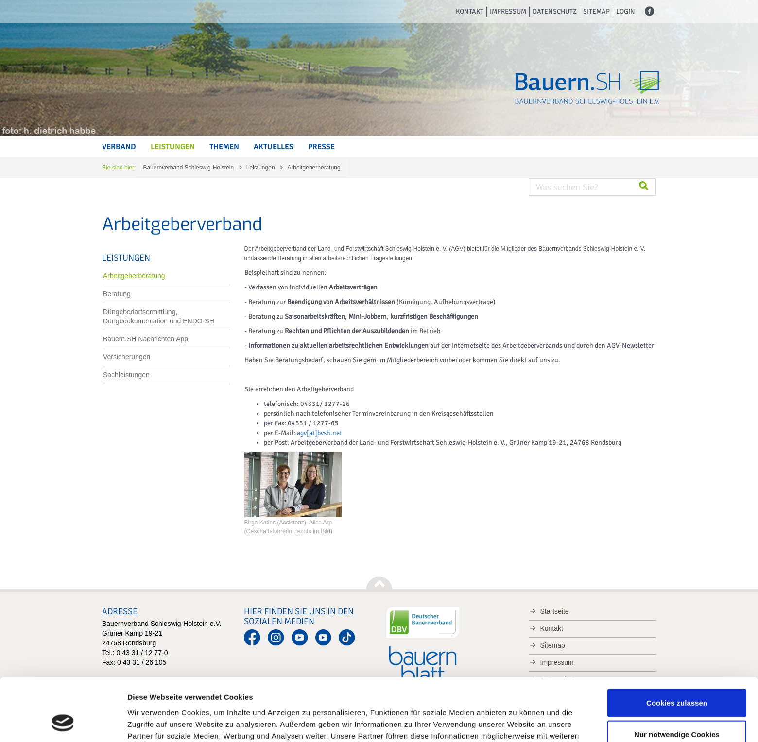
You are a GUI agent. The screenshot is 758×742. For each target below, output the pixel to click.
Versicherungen (126, 357)
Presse (321, 147)
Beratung (117, 294)
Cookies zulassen (676, 646)
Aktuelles (273, 147)
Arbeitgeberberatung (134, 276)
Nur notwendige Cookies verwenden (677, 684)
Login (625, 11)
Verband (119, 147)
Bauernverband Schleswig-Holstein (188, 167)
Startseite (554, 611)
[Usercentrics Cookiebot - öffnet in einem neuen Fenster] (62, 723)
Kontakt (469, 11)
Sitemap (596, 11)
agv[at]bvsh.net (319, 433)
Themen (224, 147)
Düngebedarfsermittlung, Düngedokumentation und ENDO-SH (158, 316)
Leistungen (173, 147)
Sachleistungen (126, 375)
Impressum (508, 11)
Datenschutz (555, 11)
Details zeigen (516, 723)
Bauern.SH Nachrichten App (145, 339)
